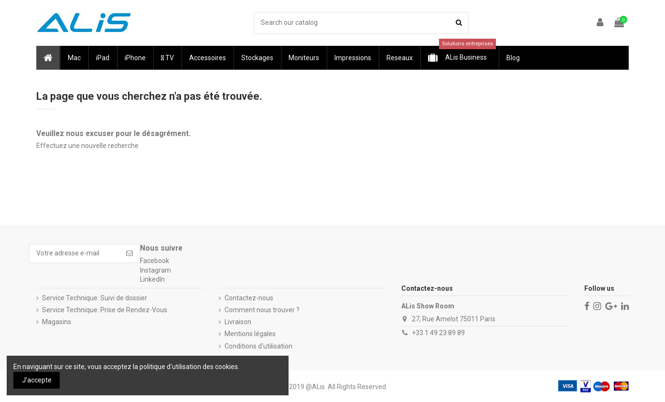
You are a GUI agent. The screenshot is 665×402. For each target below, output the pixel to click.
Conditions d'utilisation (258, 346)
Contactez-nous (249, 298)
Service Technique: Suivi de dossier (94, 298)
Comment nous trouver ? (262, 310)
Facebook (154, 260)
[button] (74, 58)
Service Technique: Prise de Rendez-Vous (104, 310)
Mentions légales (250, 334)
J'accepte (37, 380)
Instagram (155, 270)
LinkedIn (152, 279)
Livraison (238, 322)
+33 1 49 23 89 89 (438, 333)
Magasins (56, 322)
